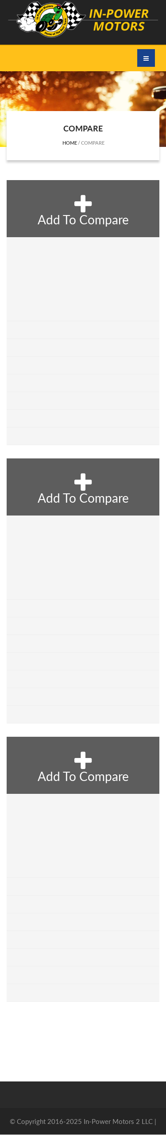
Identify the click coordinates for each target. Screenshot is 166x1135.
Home (69, 143)
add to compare (83, 210)
